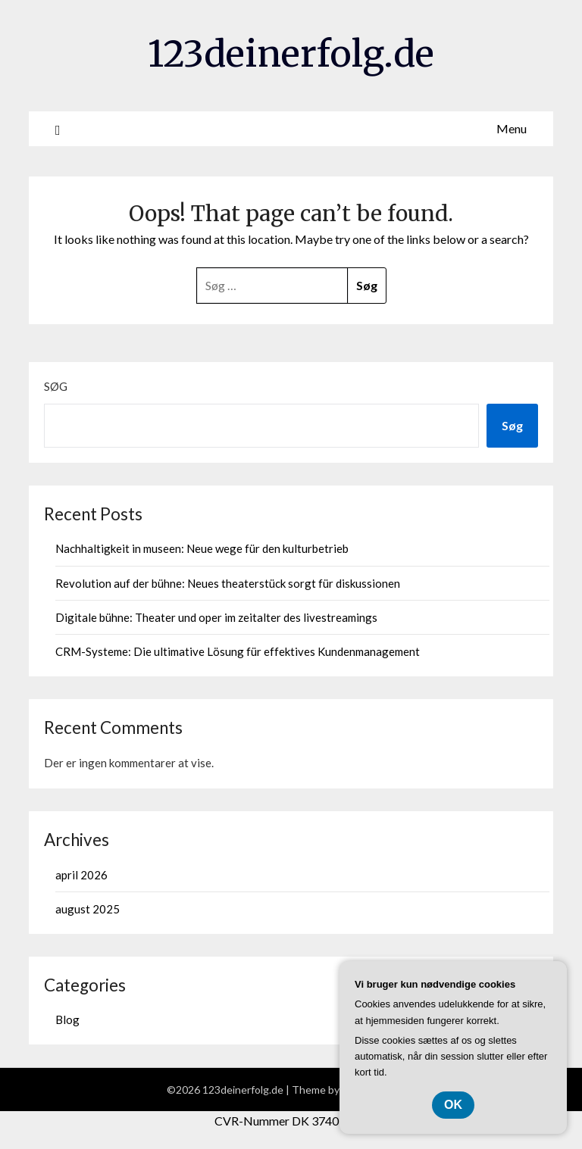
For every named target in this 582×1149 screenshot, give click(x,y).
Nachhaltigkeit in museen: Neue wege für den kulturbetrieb (202, 548)
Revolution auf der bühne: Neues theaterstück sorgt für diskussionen (227, 583)
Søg (55, 386)
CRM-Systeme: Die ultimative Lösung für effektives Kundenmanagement (237, 651)
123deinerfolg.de (291, 53)
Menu (511, 128)
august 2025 (87, 909)
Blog (67, 1019)
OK (453, 1104)
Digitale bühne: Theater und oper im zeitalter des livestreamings (216, 617)
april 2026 (81, 875)
